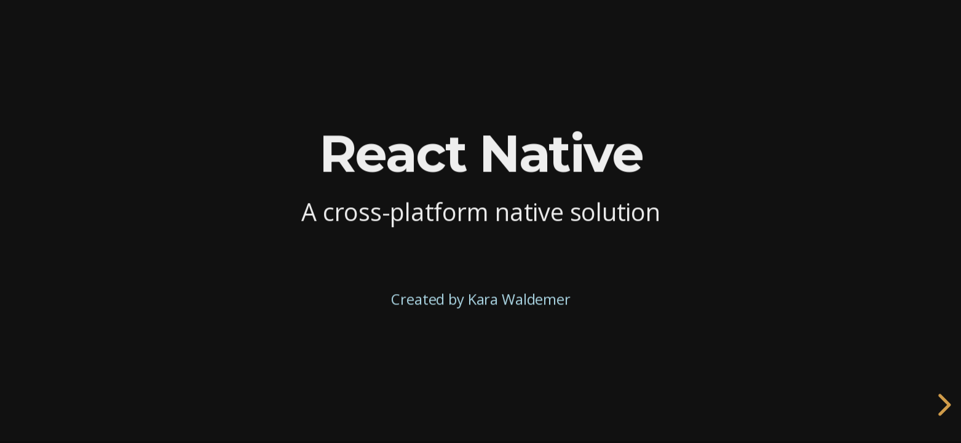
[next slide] (942, 405)
